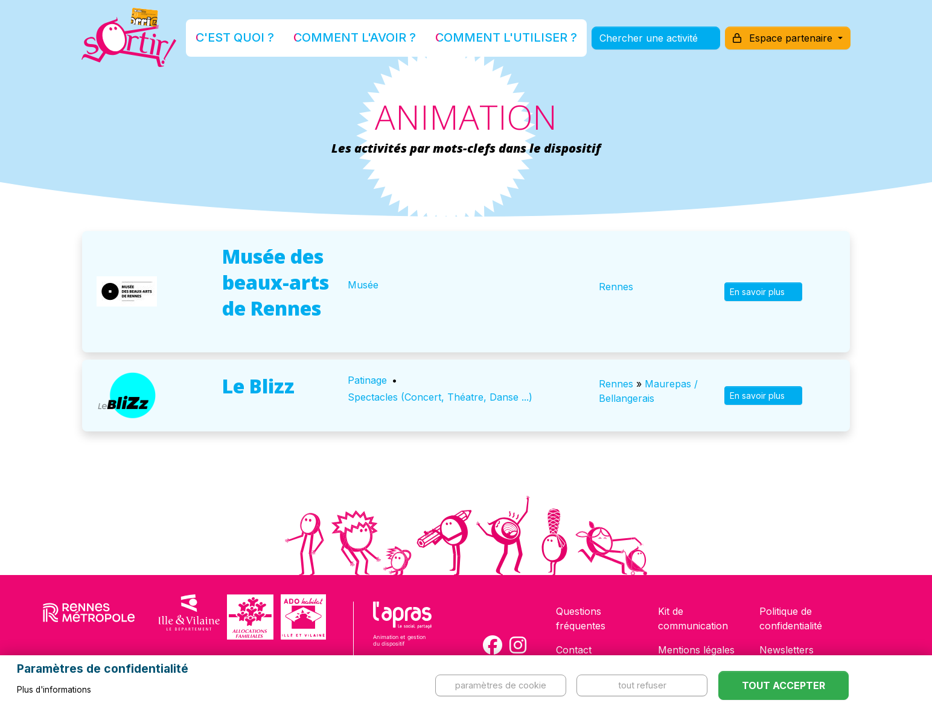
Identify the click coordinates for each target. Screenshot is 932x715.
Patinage (367, 380)
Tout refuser (642, 685)
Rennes (616, 287)
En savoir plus (763, 292)
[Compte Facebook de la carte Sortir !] (492, 645)
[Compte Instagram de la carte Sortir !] (517, 645)
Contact (574, 650)
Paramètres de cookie (500, 685)
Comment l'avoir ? (365, 38)
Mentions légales (696, 650)
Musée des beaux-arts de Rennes (275, 282)
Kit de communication (693, 618)
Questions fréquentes (580, 618)
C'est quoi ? (273, 38)
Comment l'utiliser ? (479, 38)
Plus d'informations (54, 689)
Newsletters (786, 650)
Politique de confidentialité (790, 618)
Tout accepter (783, 685)
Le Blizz (258, 386)
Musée (363, 285)
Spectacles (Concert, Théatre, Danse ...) (440, 397)
